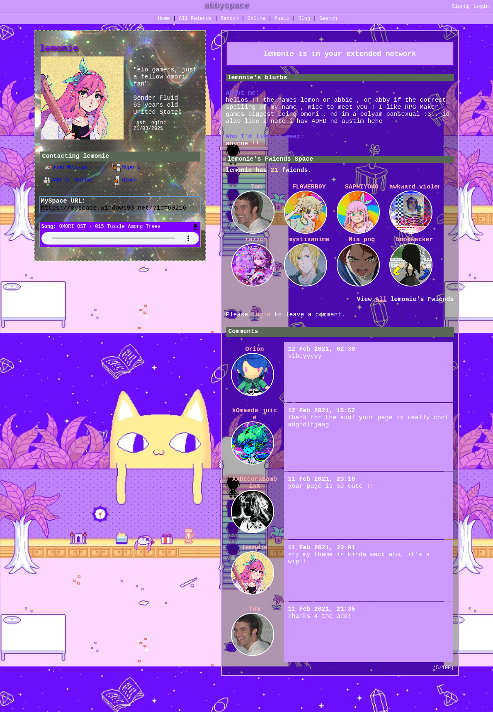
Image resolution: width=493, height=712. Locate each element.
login (261, 333)
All (195, 19)
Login (481, 7)
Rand (229, 19)
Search (328, 19)
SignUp (461, 7)
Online (256, 19)
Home (164, 19)
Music (281, 19)
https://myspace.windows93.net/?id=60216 (114, 213)
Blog (304, 19)
